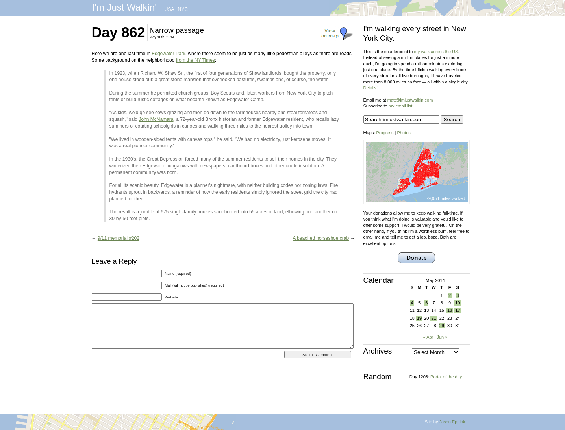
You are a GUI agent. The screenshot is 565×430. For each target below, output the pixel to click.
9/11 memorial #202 (118, 238)
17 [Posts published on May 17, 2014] (457, 310)
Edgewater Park (168, 53)
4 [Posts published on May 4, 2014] (412, 302)
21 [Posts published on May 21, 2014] (433, 318)
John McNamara (156, 119)
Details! (370, 87)
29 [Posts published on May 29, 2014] (441, 325)
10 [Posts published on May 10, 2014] (457, 302)
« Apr (428, 337)
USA (169, 9)
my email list (401, 106)
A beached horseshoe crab (321, 238)
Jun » (442, 337)
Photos (404, 132)
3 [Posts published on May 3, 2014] (457, 295)
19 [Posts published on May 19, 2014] (419, 318)
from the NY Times (195, 60)
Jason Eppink (452, 421)
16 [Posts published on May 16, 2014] (449, 310)
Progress (385, 132)
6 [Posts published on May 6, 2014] (426, 302)
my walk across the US (436, 51)
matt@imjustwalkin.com (410, 100)
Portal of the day (446, 376)
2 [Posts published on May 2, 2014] (449, 295)
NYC (183, 9)
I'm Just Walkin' (124, 7)
